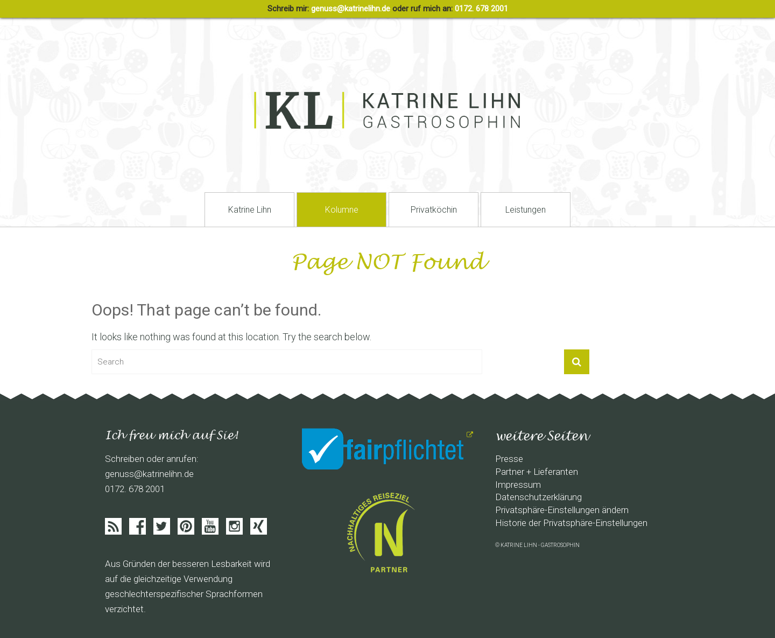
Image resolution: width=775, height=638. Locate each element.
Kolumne (341, 210)
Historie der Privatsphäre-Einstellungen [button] (571, 522)
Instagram (234, 526)
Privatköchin (434, 210)
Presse (509, 458)
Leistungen (525, 210)
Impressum (518, 484)
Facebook (137, 526)
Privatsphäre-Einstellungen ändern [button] (562, 509)
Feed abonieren (113, 526)
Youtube (210, 526)
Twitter (161, 526)
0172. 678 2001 (481, 8)
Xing (258, 526)
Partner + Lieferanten (536, 471)
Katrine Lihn (249, 210)
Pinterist (186, 526)
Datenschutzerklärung (538, 497)
